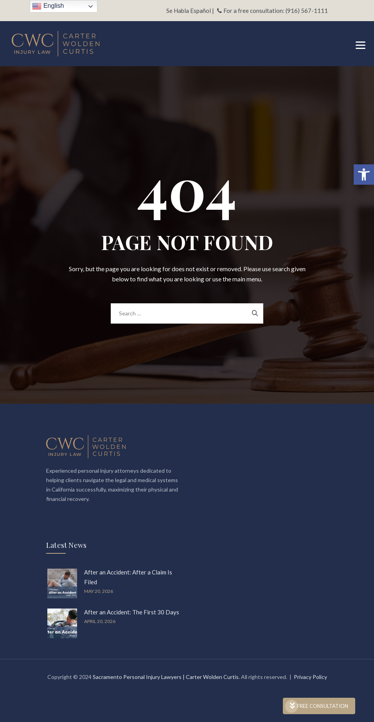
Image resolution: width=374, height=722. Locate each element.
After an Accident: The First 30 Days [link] (131, 612)
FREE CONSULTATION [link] (319, 706)
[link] (364, 174)
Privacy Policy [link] (310, 676)
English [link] (48, 6)
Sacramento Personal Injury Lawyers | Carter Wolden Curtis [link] (166, 676)
